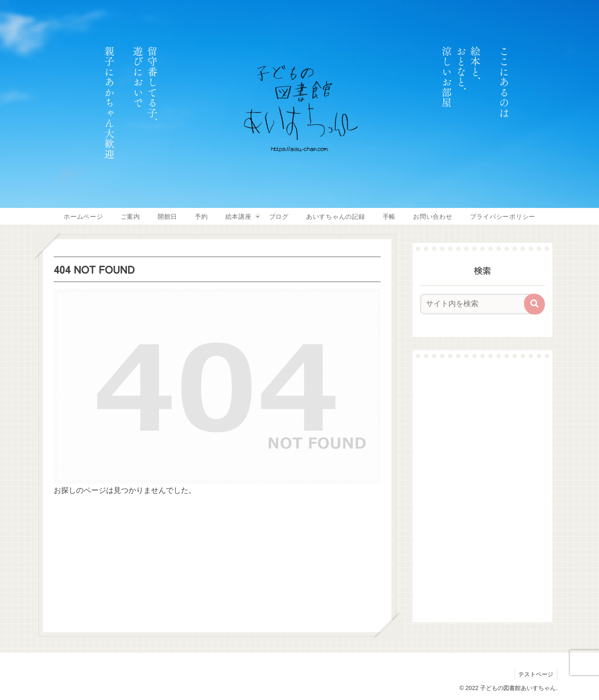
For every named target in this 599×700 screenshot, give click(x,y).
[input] (477, 304)
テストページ (535, 674)
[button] (534, 304)
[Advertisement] (482, 490)
